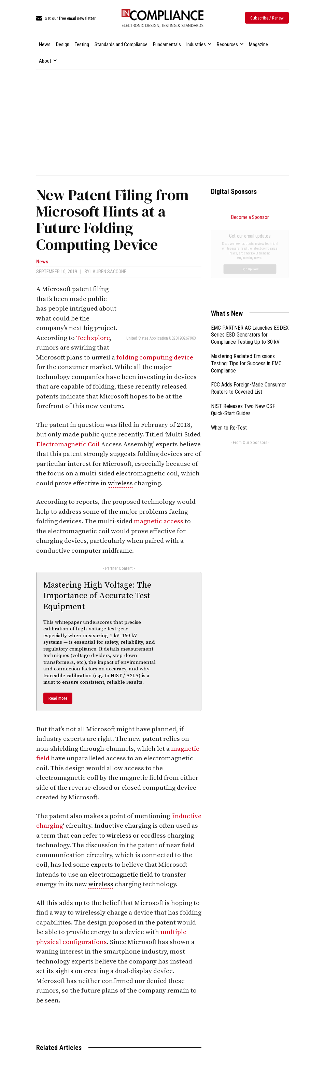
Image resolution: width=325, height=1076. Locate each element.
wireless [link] (120, 483)
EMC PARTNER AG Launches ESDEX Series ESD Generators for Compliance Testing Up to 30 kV (250, 258)
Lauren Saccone (108, 271)
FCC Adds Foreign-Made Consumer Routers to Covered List (248, 311)
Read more (57, 698)
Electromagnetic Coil (68, 444)
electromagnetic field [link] (121, 875)
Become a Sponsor (250, 217)
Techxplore (93, 338)
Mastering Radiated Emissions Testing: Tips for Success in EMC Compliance (246, 286)
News (42, 261)
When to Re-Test (229, 350)
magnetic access (158, 521)
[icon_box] (66, 18)
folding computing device (154, 358)
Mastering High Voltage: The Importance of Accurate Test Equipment (97, 596)
